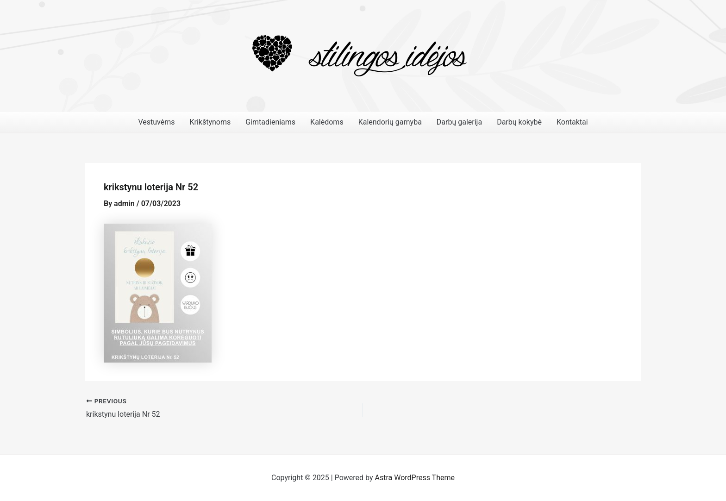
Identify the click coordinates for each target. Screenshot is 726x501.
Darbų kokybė (519, 122)
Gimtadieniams (270, 122)
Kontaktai (572, 122)
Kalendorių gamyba (390, 122)
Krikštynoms (210, 122)
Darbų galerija (459, 122)
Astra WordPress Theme (415, 477)
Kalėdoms (327, 122)
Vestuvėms (156, 122)
